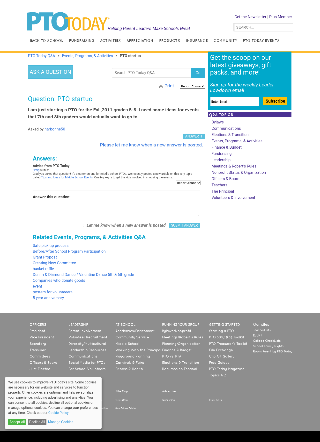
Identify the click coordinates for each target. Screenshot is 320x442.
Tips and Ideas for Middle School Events (67, 177)
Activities (110, 40)
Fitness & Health (129, 369)
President (37, 331)
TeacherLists (262, 330)
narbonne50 (55, 129)
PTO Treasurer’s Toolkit (228, 344)
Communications (226, 128)
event (37, 286)
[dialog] (53, 403)
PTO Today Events (261, 40)
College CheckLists (267, 341)
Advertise (169, 391)
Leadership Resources (87, 350)
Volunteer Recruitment (87, 337)
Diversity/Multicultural (87, 344)
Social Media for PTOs (86, 363)
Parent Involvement (85, 331)
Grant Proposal (46, 257)
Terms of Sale (121, 400)
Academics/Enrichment (135, 331)
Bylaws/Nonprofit (176, 331)
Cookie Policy (215, 400)
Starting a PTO (221, 331)
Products (169, 40)
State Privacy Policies (125, 408)
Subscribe (275, 101)
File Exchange (221, 350)
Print (169, 86)
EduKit (257, 335)
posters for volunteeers (53, 292)
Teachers (219, 185)
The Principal (223, 191)
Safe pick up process (51, 245)
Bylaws (218, 122)
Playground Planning (132, 356)
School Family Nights (268, 346)
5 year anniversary (48, 298)
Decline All (37, 422)
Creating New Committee (54, 263)
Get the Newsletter (250, 17)
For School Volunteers (86, 369)
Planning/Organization (181, 344)
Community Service (132, 337)
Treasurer (38, 350)
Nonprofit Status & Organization (239, 172)
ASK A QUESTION (50, 72)
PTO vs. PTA (171, 356)
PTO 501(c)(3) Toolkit (226, 337)
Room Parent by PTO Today (272, 351)
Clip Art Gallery (222, 356)
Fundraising (81, 40)
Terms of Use (168, 400)
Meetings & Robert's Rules (234, 166)
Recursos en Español (179, 369)
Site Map (121, 391)
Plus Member (280, 17)
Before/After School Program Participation (69, 251)
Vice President (42, 337)
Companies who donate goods (59, 280)
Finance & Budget (227, 147)
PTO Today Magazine (227, 369)
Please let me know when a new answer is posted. (151, 145)
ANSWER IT (194, 136)
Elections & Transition (230, 134)
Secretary (38, 344)
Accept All (17, 422)
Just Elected (40, 369)
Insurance (197, 40)
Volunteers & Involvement (233, 197)
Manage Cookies (60, 422)
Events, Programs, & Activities (237, 141)
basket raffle (43, 269)
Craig (36, 170)
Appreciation (140, 40)
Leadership (221, 160)
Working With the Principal (138, 350)
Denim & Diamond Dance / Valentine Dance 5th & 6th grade (83, 274)
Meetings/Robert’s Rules (182, 337)
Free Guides (219, 363)
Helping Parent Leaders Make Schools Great (148, 28)
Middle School (127, 344)
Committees (40, 356)
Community (225, 40)
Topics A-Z (217, 375)
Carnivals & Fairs (129, 363)
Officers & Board (225, 178)
